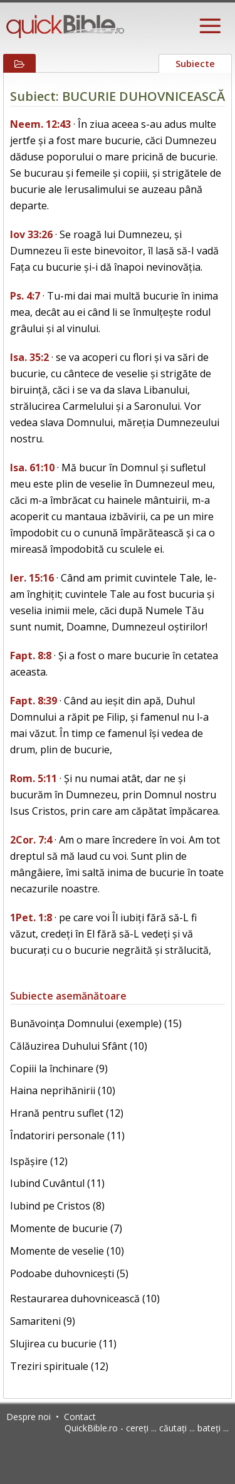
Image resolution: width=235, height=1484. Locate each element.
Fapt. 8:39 (33, 701)
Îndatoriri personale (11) (67, 1135)
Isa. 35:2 (29, 357)
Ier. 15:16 (32, 578)
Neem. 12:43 (40, 124)
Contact (80, 1417)
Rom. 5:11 (33, 778)
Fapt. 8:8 (30, 655)
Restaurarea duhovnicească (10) (85, 1298)
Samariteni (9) (42, 1321)
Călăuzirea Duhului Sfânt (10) (78, 1046)
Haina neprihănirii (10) (62, 1090)
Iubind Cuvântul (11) (57, 1183)
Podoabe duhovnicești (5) (69, 1273)
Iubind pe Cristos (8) (57, 1206)
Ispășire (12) (39, 1161)
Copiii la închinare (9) (59, 1068)
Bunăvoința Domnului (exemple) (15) (96, 1023)
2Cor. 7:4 (31, 840)
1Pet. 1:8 (31, 917)
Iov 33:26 (31, 234)
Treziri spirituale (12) (59, 1366)
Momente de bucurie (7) (66, 1228)
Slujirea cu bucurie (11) (63, 1344)
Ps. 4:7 (25, 296)
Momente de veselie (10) (67, 1251)
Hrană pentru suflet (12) (66, 1113)
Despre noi (28, 1417)
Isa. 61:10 (32, 467)
